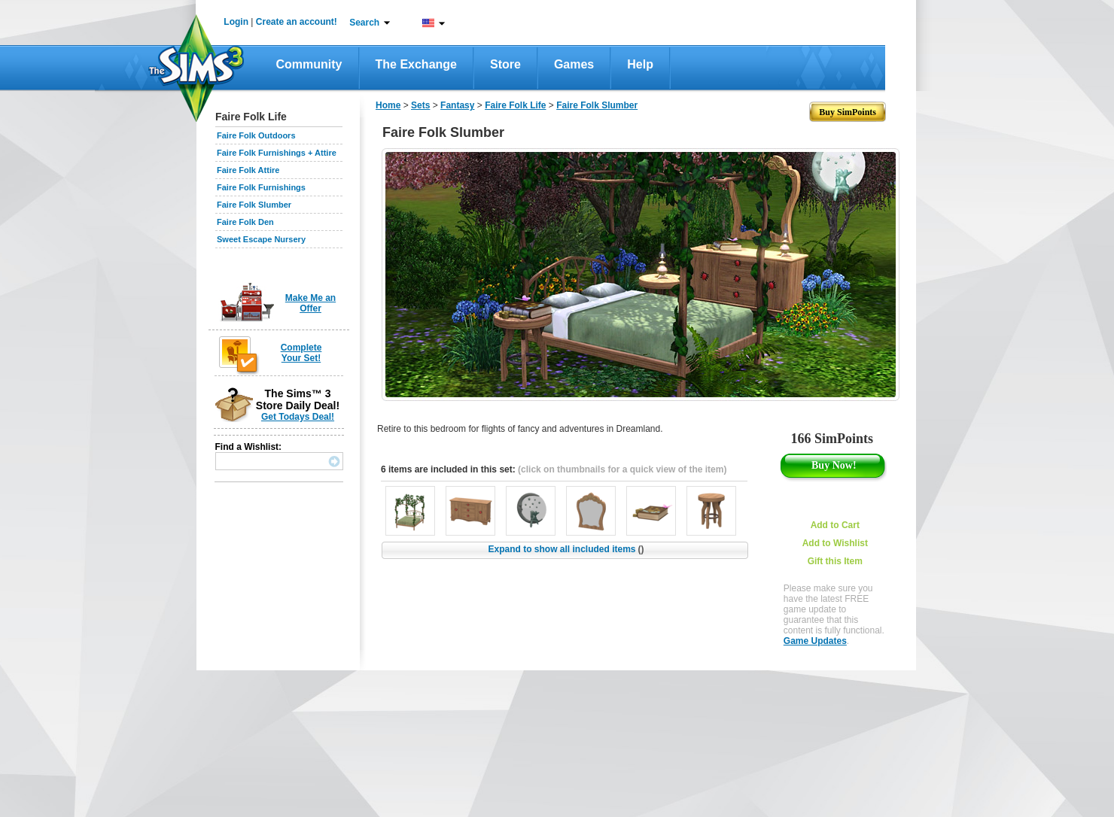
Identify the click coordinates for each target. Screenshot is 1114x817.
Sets (420, 105)
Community (309, 64)
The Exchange (416, 64)
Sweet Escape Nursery (261, 239)
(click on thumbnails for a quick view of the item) (622, 469)
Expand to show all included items (566, 549)
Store (505, 64)
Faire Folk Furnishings (261, 187)
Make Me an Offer (310, 303)
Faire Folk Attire (248, 170)
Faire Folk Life (515, 105)
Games (574, 64)
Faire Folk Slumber (254, 204)
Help (640, 64)
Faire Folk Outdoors (256, 135)
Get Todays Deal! (297, 417)
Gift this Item (835, 561)
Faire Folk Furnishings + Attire (276, 152)
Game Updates (815, 641)
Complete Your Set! (301, 352)
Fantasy (457, 105)
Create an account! (296, 22)
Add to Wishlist (835, 543)
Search (364, 22)
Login (236, 22)
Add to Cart (835, 525)
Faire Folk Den (245, 221)
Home (388, 105)
